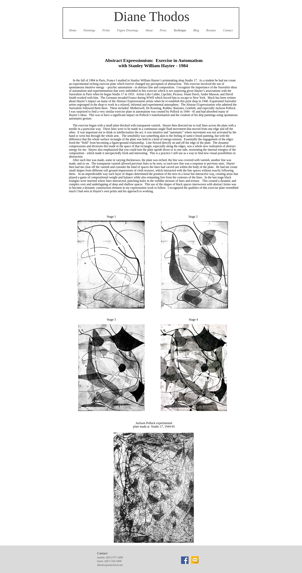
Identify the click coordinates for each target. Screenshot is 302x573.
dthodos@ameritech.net (110, 565)
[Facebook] (185, 560)
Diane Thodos (151, 16)
